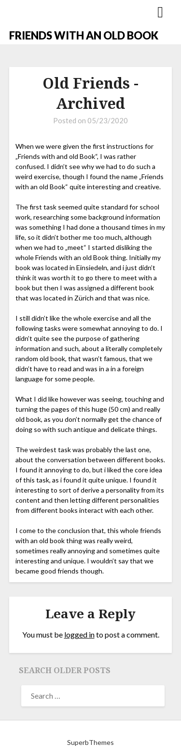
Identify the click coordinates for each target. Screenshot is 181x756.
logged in (79, 634)
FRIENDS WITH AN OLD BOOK (83, 35)
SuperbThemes (90, 742)
